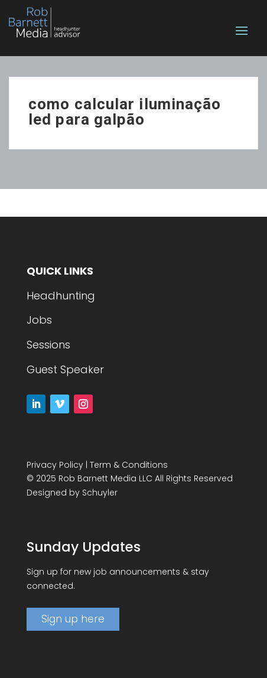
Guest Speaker (65, 369)
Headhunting (61, 295)
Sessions (48, 344)
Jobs (39, 319)
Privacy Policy (55, 465)
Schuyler (100, 492)
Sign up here (73, 619)
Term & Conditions (129, 465)
